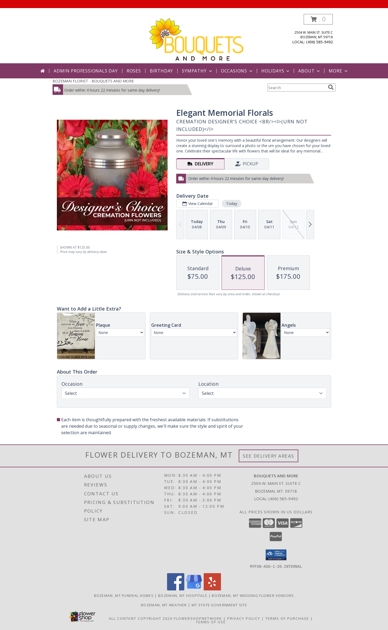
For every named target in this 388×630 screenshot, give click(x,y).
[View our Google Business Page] (194, 588)
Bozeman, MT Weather (164, 604)
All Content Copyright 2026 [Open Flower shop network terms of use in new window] (140, 618)
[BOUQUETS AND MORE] (196, 38)
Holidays (275, 71)
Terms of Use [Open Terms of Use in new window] (211, 621)
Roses (134, 71)
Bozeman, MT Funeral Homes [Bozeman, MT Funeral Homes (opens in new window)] (124, 595)
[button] (318, 19)
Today (231, 203)
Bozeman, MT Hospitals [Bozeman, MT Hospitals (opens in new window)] (182, 595)
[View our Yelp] (212, 588)
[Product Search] (296, 87)
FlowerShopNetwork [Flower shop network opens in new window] (198, 618)
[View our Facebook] (175, 588)
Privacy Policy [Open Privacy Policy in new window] (243, 618)
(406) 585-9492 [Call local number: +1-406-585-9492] (319, 41)
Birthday (161, 71)
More (338, 71)
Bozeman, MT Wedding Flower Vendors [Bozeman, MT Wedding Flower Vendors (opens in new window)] (253, 595)
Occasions (237, 71)
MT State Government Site (219, 604)
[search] (331, 87)
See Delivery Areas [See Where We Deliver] (268, 456)
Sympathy (197, 71)
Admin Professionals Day (85, 71)
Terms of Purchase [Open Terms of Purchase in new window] (287, 618)
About (309, 71)
